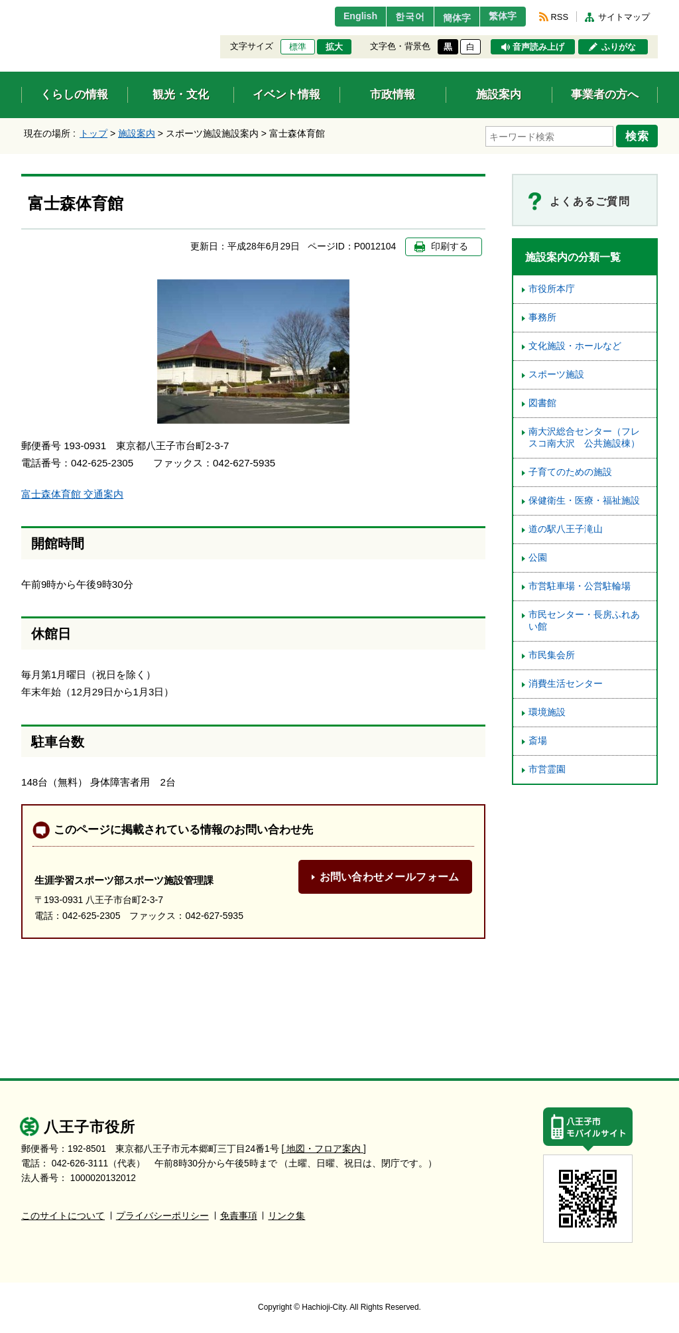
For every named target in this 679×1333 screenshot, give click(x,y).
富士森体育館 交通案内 (72, 492)
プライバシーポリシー (162, 1213)
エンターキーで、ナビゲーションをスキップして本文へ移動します (21, 8)
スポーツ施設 (556, 373)
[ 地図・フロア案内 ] (324, 1146)
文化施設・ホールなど (574, 344)
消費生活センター (565, 682)
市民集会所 (551, 653)
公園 (537, 556)
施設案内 (136, 133)
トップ (93, 133)
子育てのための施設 (570, 470)
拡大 (334, 47)
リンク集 (286, 1213)
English (342, 16)
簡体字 (448, 18)
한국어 (395, 16)
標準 (297, 47)
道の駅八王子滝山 (565, 527)
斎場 (537, 739)
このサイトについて (63, 1213)
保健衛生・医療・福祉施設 (584, 499)
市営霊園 (547, 767)
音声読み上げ (538, 47)
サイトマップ (624, 17)
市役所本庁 (551, 287)
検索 (639, 135)
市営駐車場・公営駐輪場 (579, 584)
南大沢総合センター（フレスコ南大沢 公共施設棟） (584, 436)
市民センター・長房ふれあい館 (584, 619)
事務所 (542, 315)
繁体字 (500, 16)
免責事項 (238, 1213)
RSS (559, 17)
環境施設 (547, 710)
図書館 (542, 401)
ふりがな (618, 47)
